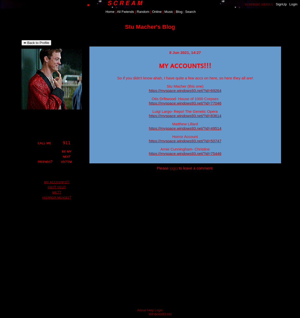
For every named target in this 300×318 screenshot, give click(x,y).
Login (293, 4)
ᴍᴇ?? (56, 192)
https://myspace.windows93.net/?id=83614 (185, 116)
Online (157, 12)
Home (110, 12)
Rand (143, 12)
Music (168, 12)
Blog (179, 12)
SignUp (281, 4)
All (125, 12)
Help (150, 310)
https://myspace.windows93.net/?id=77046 (185, 103)
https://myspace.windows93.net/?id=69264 (185, 90)
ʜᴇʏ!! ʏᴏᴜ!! (57, 187)
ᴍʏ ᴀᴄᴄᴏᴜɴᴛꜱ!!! (57, 182)
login (174, 168)
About (141, 310)
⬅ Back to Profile (36, 43)
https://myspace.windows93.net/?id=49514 (185, 128)
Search (190, 12)
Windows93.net (160, 314)
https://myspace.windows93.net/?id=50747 (185, 141)
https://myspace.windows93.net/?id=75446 (185, 153)
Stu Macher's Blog (150, 27)
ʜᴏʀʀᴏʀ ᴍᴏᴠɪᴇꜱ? (56, 197)
